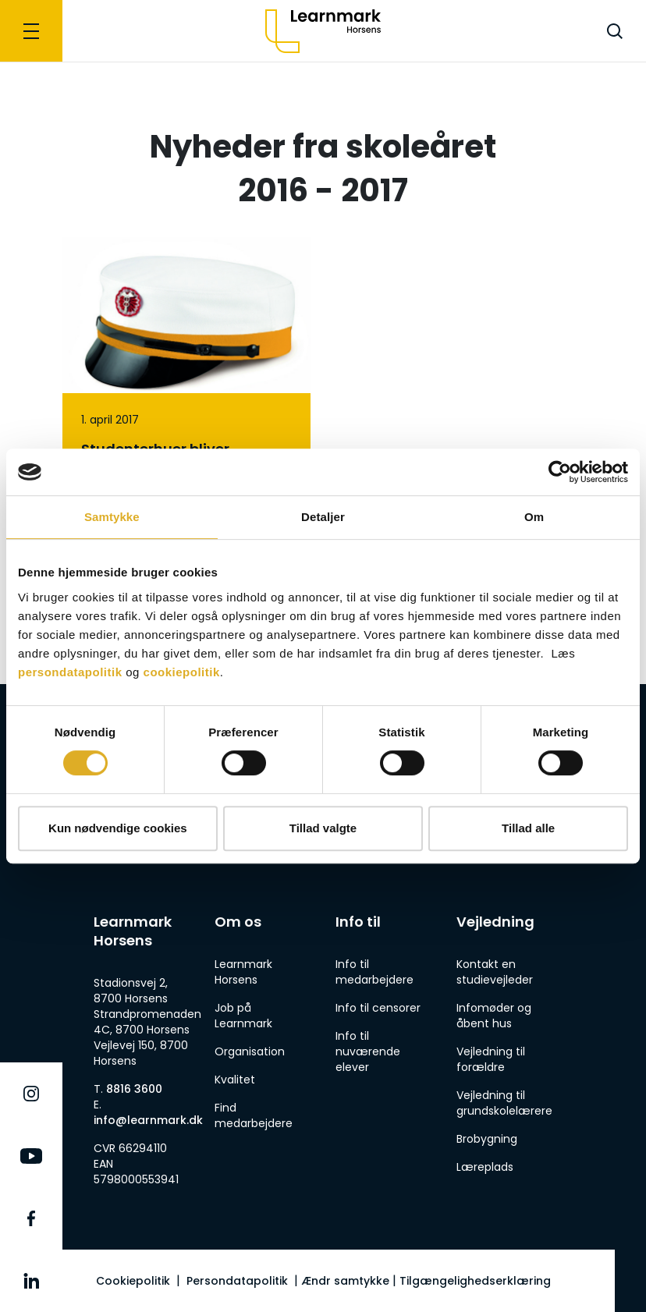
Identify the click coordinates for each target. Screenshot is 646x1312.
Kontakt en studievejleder (494, 972)
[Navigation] (31, 31)
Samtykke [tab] (112, 516)
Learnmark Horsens (243, 972)
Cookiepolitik (133, 1281)
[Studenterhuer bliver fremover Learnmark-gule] (186, 429)
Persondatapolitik (237, 1281)
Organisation (250, 1051)
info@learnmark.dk (148, 1120)
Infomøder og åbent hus (493, 1015)
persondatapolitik (70, 672)
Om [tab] (534, 516)
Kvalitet (235, 1079)
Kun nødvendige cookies (117, 828)
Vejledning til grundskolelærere (504, 1103)
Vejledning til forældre (490, 1059)
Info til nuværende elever (367, 1051)
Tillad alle (528, 828)
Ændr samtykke (345, 1281)
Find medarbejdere (254, 1115)
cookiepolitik (182, 672)
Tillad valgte (323, 828)
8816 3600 (134, 1089)
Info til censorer (378, 1008)
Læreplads (484, 1167)
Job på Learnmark (243, 1015)
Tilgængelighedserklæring (475, 1281)
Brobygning (486, 1139)
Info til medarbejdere (374, 972)
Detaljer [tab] (323, 516)
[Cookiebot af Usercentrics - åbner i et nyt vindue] (560, 472)
